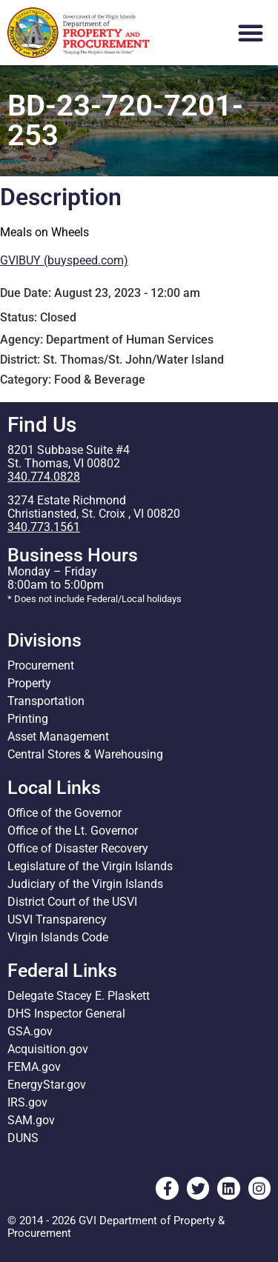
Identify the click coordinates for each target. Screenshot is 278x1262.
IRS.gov (27, 1102)
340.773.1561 (43, 527)
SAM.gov (31, 1120)
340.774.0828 (43, 477)
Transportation (46, 701)
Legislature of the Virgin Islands (90, 866)
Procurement (40, 665)
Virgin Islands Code (57, 937)
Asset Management (58, 737)
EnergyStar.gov (46, 1085)
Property (29, 683)
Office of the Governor (64, 813)
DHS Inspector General (66, 1013)
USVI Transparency (57, 919)
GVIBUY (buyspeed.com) (64, 260)
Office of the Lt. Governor (72, 831)
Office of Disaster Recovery (77, 848)
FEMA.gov (34, 1067)
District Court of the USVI (72, 902)
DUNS (23, 1138)
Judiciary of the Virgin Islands (85, 884)
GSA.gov (30, 1031)
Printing (27, 719)
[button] (251, 33)
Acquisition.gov (47, 1049)
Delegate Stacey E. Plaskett (78, 996)
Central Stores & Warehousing (85, 754)
